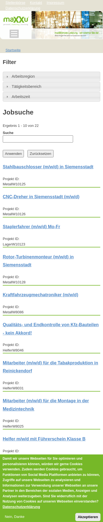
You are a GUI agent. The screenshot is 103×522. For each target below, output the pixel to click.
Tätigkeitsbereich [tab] (23, 86)
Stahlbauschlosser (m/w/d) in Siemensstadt (48, 166)
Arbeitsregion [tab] (20, 76)
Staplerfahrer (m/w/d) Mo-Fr (31, 226)
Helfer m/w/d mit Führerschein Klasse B (44, 439)
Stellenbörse (15, 3)
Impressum (55, 3)
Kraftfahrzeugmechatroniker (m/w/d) (40, 294)
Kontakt (36, 3)
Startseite (13, 50)
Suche (8, 133)
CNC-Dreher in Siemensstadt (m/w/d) (41, 196)
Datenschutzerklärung (21, 511)
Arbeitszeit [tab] (17, 96)
